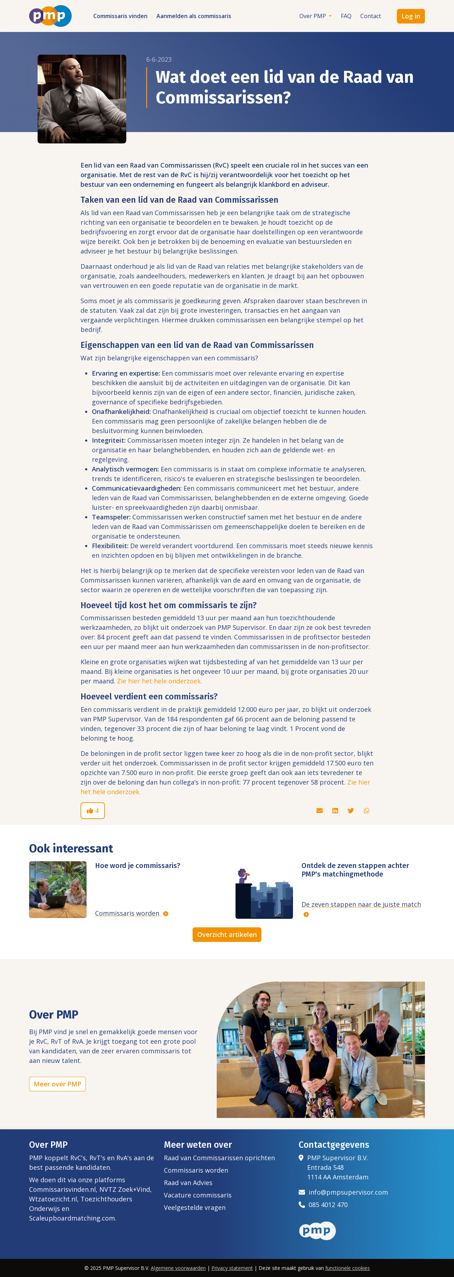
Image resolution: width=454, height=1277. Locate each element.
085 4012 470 (323, 1204)
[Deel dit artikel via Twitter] (352, 810)
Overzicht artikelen (227, 934)
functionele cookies (347, 1268)
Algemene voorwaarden (178, 1268)
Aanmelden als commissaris (193, 16)
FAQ (346, 16)
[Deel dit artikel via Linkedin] (336, 810)
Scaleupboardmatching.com (72, 1218)
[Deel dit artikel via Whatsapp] (367, 810)
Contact (370, 16)
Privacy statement (232, 1268)
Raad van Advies (188, 1182)
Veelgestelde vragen (195, 1207)
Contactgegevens (334, 1145)
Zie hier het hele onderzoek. (159, 681)
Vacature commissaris (198, 1195)
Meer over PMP (57, 1084)
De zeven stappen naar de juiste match (361, 904)
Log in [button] (411, 16)
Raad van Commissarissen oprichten (219, 1157)
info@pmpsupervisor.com (343, 1192)
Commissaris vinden (120, 16)
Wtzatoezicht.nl (53, 1199)
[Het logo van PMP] (50, 16)
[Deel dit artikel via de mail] (320, 810)
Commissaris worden (128, 913)
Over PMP (313, 16)
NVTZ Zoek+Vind (124, 1189)
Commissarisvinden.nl (62, 1189)
